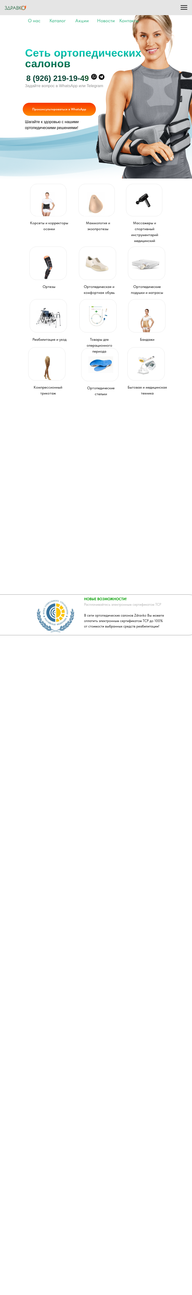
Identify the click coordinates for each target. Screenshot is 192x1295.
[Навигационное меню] (184, 7)
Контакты (129, 20)
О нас (34, 20)
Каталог (57, 20)
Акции (82, 20)
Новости (106, 20)
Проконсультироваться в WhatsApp (59, 109)
